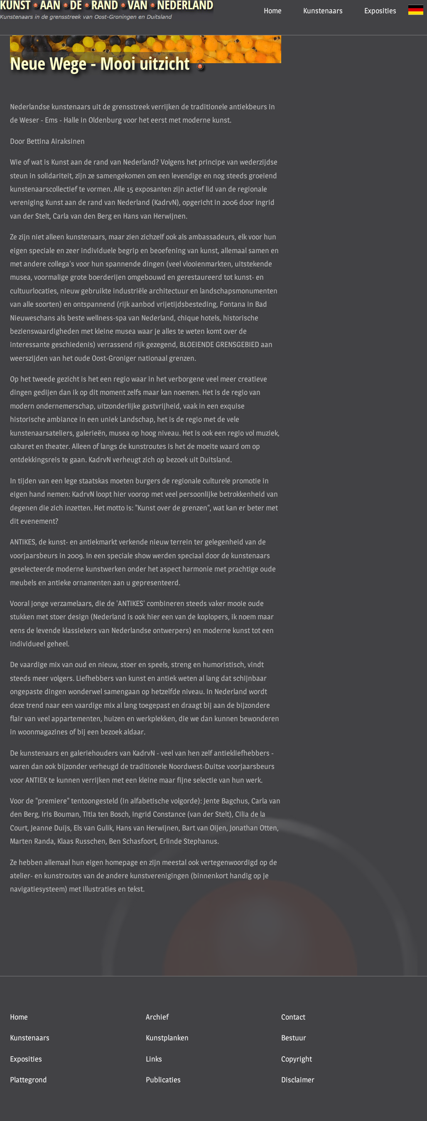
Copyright (296, 1058)
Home (273, 10)
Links (154, 1058)
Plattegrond (28, 1079)
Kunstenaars (323, 10)
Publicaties (163, 1079)
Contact (293, 1017)
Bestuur (293, 1037)
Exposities (380, 10)
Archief (157, 1017)
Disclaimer (297, 1079)
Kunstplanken (167, 1037)
